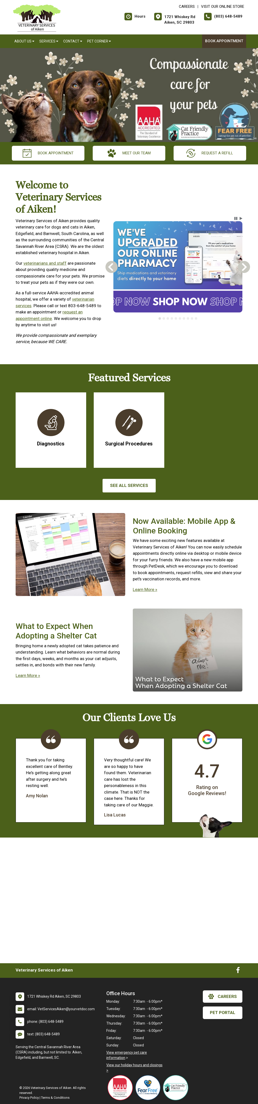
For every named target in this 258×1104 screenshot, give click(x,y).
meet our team (129, 153)
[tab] (159, 318)
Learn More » (145, 589)
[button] (235, 218)
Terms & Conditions (55, 1097)
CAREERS (187, 6)
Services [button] (48, 41)
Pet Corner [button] (99, 41)
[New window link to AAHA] (121, 1087)
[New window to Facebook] (238, 971)
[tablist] (178, 318)
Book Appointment (224, 41)
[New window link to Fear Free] (149, 1087)
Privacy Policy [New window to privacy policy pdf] (29, 1097)
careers (222, 996)
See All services (129, 485)
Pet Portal (222, 1012)
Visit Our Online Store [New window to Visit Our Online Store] (222, 6)
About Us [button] (24, 41)
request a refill (209, 153)
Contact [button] (72, 41)
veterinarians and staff (45, 263)
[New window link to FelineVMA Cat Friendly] (177, 1087)
